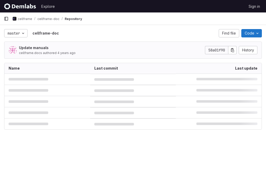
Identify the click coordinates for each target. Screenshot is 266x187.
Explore (48, 6)
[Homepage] (20, 6)
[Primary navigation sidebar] (6, 19)
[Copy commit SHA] (232, 50)
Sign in (254, 6)
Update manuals (34, 47)
